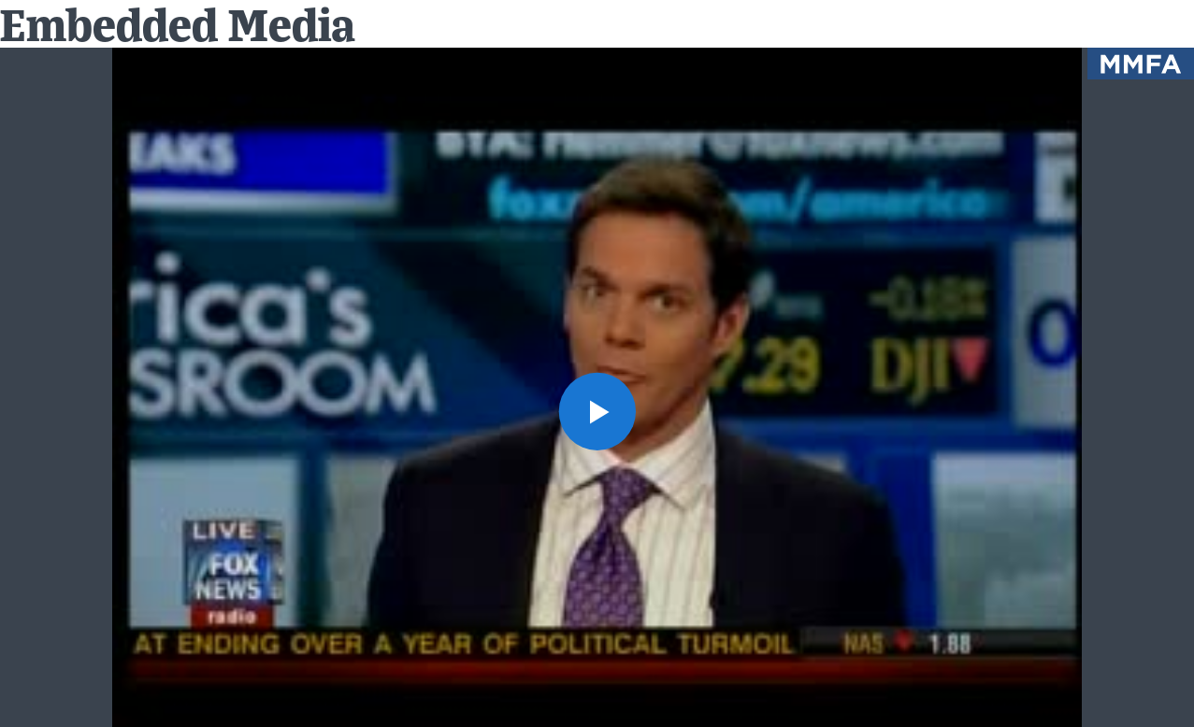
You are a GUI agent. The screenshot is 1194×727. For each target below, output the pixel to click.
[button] (597, 410)
